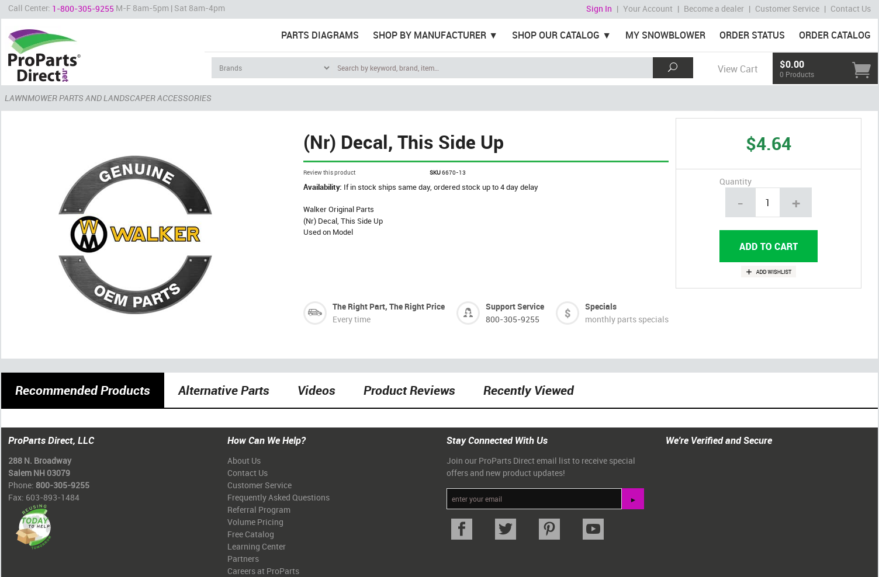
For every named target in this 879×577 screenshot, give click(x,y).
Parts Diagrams (320, 35)
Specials (601, 306)
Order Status (752, 35)
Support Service (515, 306)
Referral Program (258, 509)
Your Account (648, 8)
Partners (243, 558)
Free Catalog (250, 534)
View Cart (737, 68)
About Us (244, 460)
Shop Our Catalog (556, 35)
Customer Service (787, 8)
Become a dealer (714, 8)
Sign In (599, 8)
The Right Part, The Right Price (389, 306)
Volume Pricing (255, 521)
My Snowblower (665, 35)
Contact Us (850, 8)
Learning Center (256, 546)
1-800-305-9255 (83, 8)
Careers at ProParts (263, 570)
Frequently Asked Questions (278, 497)
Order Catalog (835, 35)
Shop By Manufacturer (429, 35)
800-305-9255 (512, 319)
